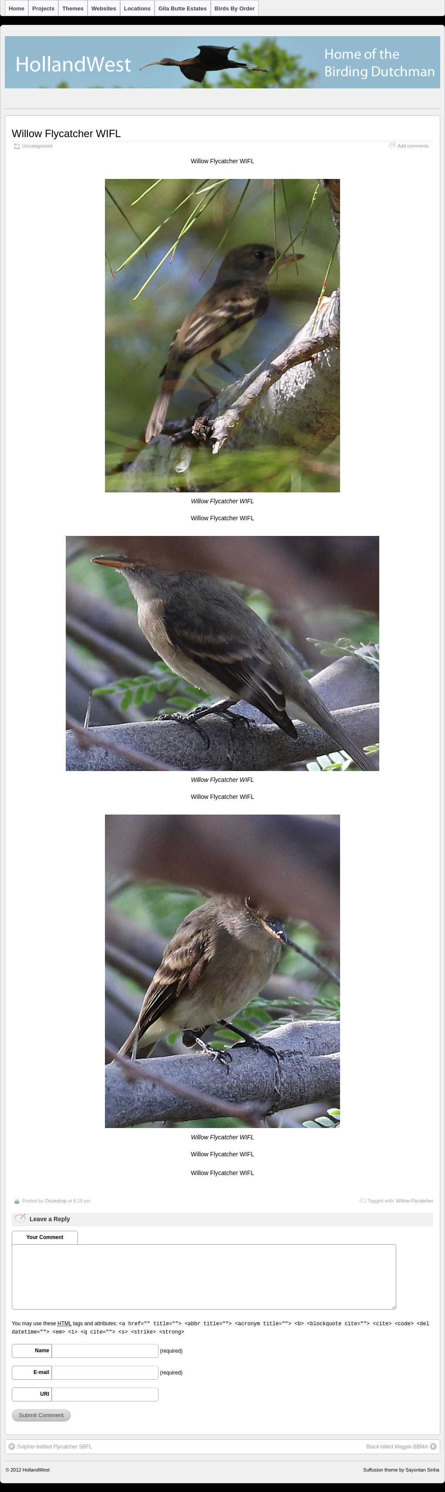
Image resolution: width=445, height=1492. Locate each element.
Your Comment (44, 1237)
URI (44, 1394)
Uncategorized (37, 145)
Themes (73, 8)
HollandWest (36, 1469)
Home (16, 8)
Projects (43, 8)
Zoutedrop (56, 1200)
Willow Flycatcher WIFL (66, 133)
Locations (137, 8)
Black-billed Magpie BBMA (402, 1446)
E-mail (41, 1372)
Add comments (413, 145)
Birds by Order (235, 8)
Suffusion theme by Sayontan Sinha (401, 1469)
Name (42, 1350)
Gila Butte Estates (182, 8)
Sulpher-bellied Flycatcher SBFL (50, 1446)
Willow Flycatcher (414, 1200)
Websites (103, 8)
